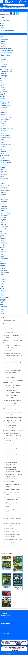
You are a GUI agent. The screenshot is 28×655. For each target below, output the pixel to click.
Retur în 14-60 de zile (8, 628)
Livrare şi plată (6, 625)
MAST (17, 26)
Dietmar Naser (20, 25)
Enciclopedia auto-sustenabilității (17, 589)
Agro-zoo (18, 28)
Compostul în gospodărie (6, 586)
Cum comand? (6, 623)
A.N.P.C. (4, 636)
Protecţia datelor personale (9, 617)
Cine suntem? (6, 615)
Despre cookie (6, 633)
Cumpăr (5, 30)
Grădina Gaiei (6, 569)
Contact (4, 613)
